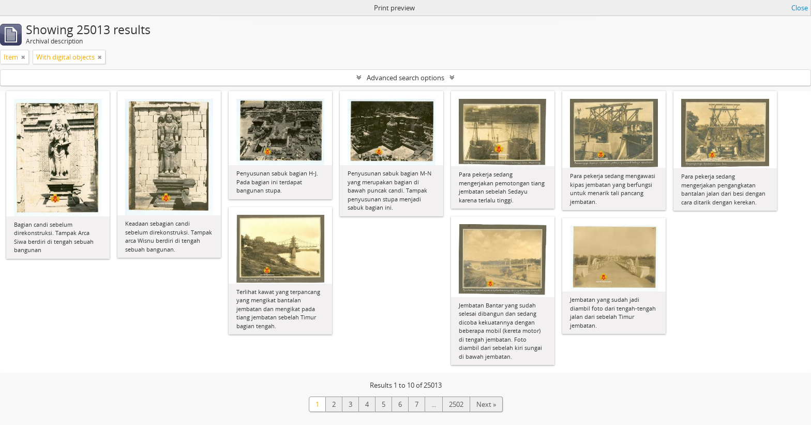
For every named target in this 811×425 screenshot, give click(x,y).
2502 (456, 404)
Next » (486, 404)
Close (799, 7)
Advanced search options (405, 77)
